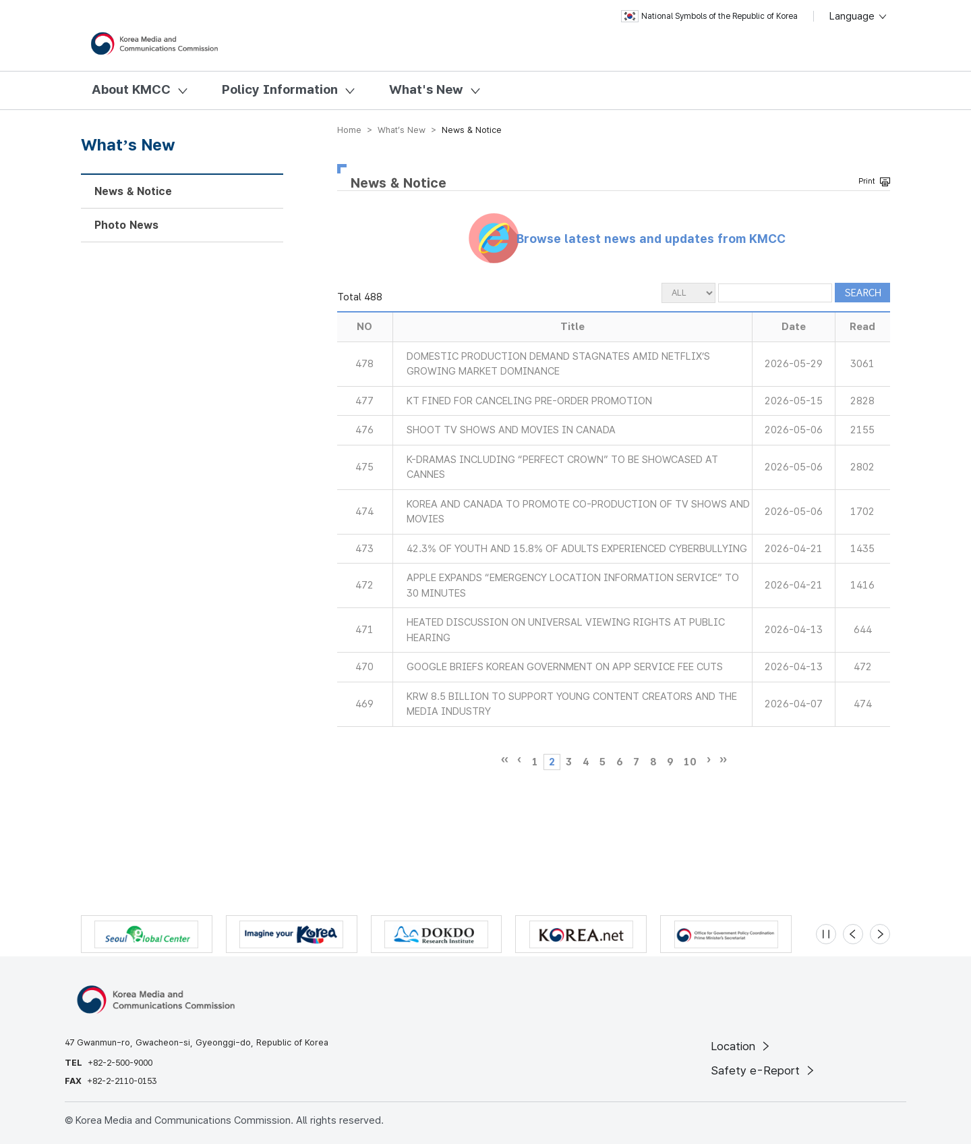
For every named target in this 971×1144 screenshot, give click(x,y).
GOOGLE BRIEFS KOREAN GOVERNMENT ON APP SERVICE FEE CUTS (565, 667)
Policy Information (280, 89)
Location (741, 1046)
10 (690, 762)
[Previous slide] (853, 934)
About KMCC (131, 89)
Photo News (126, 225)
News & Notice (133, 191)
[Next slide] (880, 934)
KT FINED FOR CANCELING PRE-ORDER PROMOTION (529, 401)
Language (858, 16)
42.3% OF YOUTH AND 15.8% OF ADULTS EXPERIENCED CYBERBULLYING (577, 549)
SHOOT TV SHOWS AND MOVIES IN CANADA (511, 430)
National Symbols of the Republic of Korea (709, 16)
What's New (426, 89)
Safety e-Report (764, 1070)
